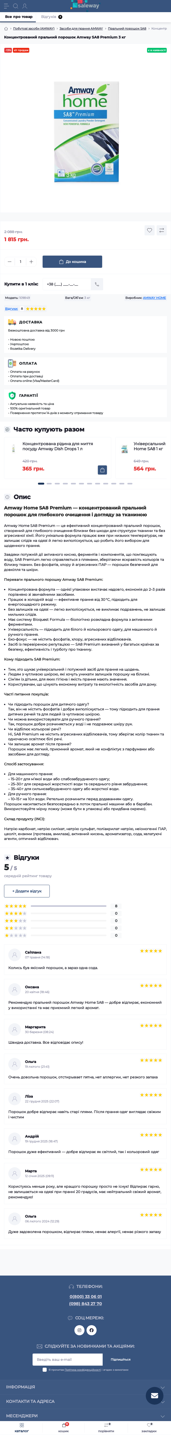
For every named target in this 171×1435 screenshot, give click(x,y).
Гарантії (28, 395)
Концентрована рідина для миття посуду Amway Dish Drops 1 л (57, 446)
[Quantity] (20, 261)
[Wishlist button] (150, 230)
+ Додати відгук (26, 891)
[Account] (24, 6)
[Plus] (31, 261)
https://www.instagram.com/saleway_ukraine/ (79, 1330)
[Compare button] (162, 230)
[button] (41, 484)
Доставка (30, 322)
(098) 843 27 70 (85, 1303)
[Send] (97, 284)
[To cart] (102, 470)
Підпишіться (120, 1359)
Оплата (28, 363)
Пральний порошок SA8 (127, 28)
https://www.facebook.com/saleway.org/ (92, 1330)
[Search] (15, 6)
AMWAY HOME (154, 298)
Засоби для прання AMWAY (81, 28)
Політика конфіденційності (83, 1369)
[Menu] (6, 6)
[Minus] (10, 261)
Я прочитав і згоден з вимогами (88, 1369)
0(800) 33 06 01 (86, 1296)
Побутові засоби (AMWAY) (33, 28)
